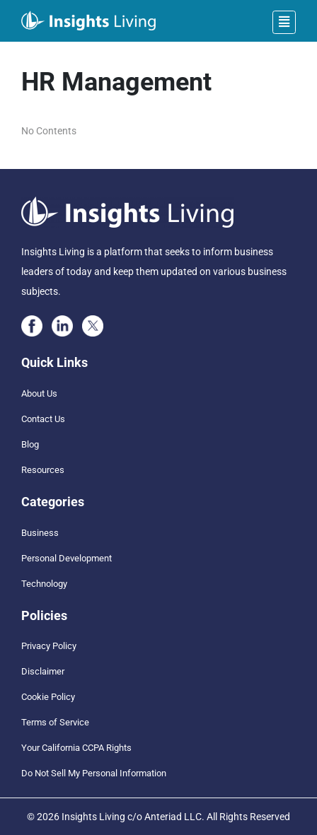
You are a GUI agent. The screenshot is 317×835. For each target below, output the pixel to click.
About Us (39, 393)
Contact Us (43, 419)
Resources (42, 470)
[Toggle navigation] (284, 22)
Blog (30, 444)
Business (40, 532)
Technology (44, 583)
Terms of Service (55, 722)
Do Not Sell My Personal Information (93, 773)
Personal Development (66, 558)
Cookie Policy (48, 696)
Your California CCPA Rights (76, 747)
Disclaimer (42, 671)
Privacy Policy (48, 646)
